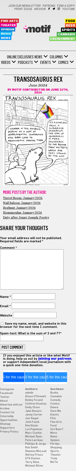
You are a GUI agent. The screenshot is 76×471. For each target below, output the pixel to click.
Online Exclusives (20, 57)
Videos (6, 62)
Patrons (49, 5)
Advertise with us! (11, 404)
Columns (56, 57)
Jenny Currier (33, 414)
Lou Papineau (33, 429)
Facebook (49, 9)
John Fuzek (32, 422)
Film (53, 418)
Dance (54, 407)
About (4, 401)
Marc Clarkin (33, 433)
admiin (29, 393)
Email (5, 306)
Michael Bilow (34, 466)
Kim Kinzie (31, 425)
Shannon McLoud (35, 451)
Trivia (53, 458)
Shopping (56, 447)
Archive (40, 9)
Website (6, 315)
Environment (62, 39)
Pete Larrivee (34, 440)
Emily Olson (32, 407)
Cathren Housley (35, 403)
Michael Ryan (33, 436)
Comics (63, 62)
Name (5, 296)
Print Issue (23, 9)
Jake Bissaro (33, 411)
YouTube (68, 9)
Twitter (54, 9)
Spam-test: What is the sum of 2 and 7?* (31, 333)
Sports (54, 451)
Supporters (7, 428)
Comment (8, 247)
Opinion (7, 29)
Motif (38, 29)
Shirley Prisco (34, 455)
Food (70, 21)
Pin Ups (55, 444)
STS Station (32, 458)
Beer (70, 25)
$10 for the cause (35, 377)
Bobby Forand (34, 400)
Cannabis (66, 34)
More (53, 433)
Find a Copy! (66, 5)
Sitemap (5, 424)
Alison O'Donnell (35, 396)
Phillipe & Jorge (35, 444)
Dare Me (55, 411)
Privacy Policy (9, 431)
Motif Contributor (28, 89)
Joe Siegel (32, 418)
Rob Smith (31, 447)
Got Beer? (56, 429)
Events (45, 62)
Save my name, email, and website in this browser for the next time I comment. (33, 325)
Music (6, 33)
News (6, 38)
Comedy (55, 400)
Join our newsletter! (24, 5)
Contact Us (7, 412)
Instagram (59, 9)
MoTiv (54, 462)
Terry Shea (32, 462)
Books (54, 393)
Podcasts (25, 62)
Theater (8, 25)
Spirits (68, 30)
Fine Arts (9, 21)
